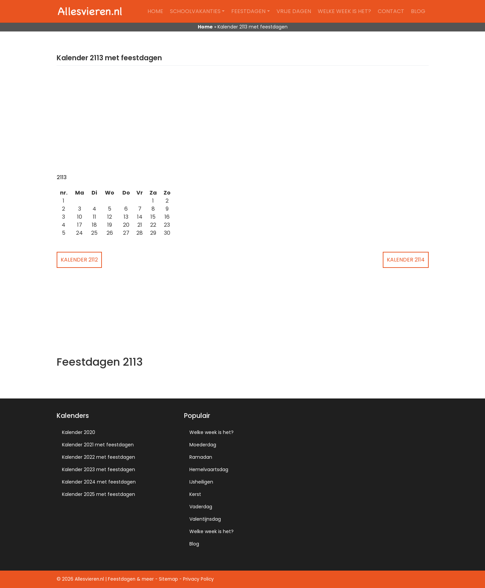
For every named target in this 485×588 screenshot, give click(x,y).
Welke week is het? (344, 11)
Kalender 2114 (406, 260)
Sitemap (168, 579)
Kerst (195, 494)
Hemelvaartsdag (208, 469)
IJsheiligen (201, 482)
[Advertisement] (243, 124)
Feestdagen (248, 11)
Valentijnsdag (205, 519)
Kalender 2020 (78, 432)
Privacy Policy (198, 579)
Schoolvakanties (195, 11)
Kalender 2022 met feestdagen (98, 457)
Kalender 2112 (79, 260)
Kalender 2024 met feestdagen (99, 482)
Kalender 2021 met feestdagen (98, 444)
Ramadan (200, 457)
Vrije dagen (294, 11)
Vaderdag (200, 506)
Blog (418, 11)
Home (155, 11)
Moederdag (202, 444)
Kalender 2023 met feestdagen (98, 469)
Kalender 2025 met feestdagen (98, 494)
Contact (391, 11)
